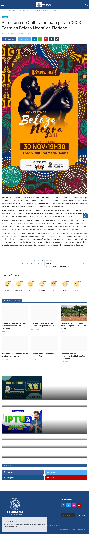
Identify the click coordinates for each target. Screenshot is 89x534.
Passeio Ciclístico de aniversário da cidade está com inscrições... (74, 356)
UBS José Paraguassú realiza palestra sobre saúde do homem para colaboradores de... (66, 265)
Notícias (9, 10)
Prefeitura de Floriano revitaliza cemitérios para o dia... (15, 355)
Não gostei (18, 290)
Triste (65, 290)
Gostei (7, 290)
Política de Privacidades (67, 530)
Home (3, 10)
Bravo (53, 290)
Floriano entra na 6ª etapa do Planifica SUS (43, 355)
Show (76, 290)
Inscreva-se (81, 515)
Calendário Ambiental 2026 (32, 264)
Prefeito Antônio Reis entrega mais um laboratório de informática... (14, 325)
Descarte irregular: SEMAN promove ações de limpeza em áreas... (74, 325)
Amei (30, 290)
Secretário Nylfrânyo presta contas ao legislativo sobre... (43, 324)
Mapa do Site (81, 530)
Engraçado (42, 290)
